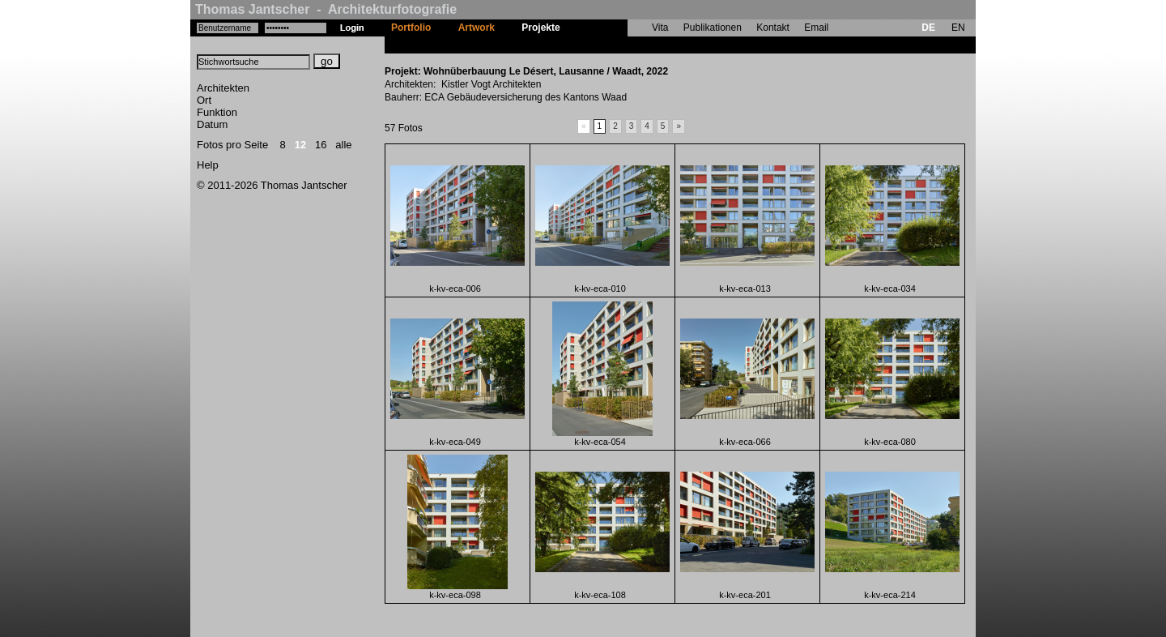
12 (300, 145)
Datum (212, 124)
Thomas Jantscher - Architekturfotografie (326, 9)
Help (208, 165)
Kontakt (772, 27)
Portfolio (411, 27)
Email (816, 27)
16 (320, 145)
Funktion (217, 112)
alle (343, 145)
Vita (660, 27)
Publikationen (712, 27)
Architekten (223, 88)
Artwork (476, 27)
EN (958, 27)
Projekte (540, 27)
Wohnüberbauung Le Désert (638, 44)
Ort (204, 100)
